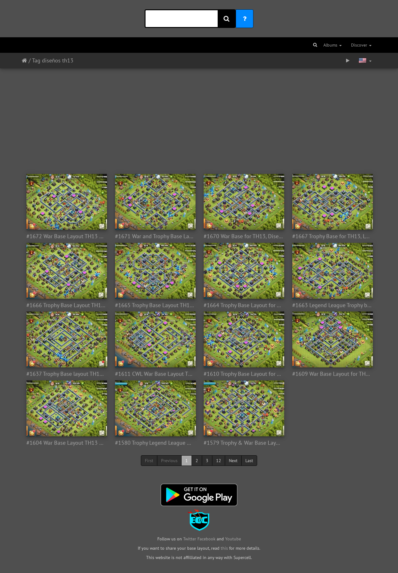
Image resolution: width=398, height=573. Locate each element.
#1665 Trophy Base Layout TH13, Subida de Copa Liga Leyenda (154, 305)
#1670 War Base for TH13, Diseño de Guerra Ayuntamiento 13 (243, 236)
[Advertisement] (199, 118)
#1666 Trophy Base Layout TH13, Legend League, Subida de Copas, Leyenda (66, 305)
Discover (361, 45)
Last (249, 460)
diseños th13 (57, 60)
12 (218, 460)
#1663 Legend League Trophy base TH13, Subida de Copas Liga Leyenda (332, 305)
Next (233, 460)
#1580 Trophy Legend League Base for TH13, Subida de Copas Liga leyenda (154, 442)
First (149, 460)
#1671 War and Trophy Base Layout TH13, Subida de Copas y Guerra (154, 236)
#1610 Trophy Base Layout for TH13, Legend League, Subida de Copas (243, 374)
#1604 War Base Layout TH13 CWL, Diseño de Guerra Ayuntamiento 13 (66, 442)
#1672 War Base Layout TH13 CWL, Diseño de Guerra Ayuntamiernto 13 (66, 236)
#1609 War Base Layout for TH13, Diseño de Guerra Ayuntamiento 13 (332, 374)
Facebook (206, 539)
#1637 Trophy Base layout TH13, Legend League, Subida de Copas (66, 374)
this (224, 548)
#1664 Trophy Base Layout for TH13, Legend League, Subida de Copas (243, 305)
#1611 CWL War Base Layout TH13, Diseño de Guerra (154, 374)
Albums (332, 45)
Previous (169, 460)
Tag (36, 60)
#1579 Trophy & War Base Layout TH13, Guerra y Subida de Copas (243, 442)
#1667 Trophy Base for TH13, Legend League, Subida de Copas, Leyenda (332, 236)
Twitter (190, 539)
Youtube (233, 539)
